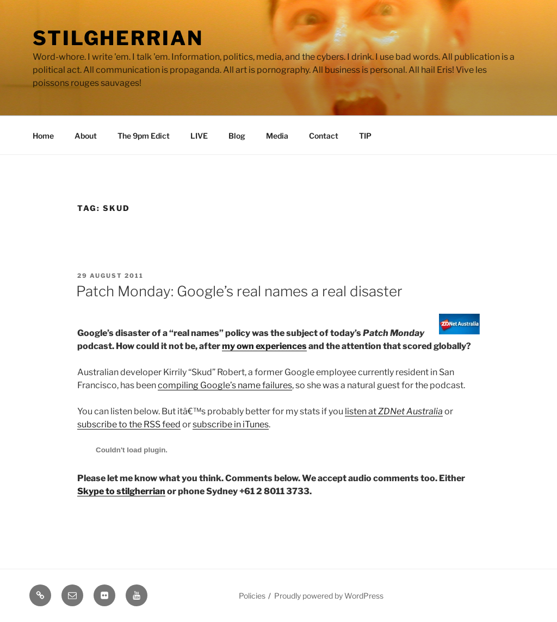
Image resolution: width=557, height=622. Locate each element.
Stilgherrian (118, 38)
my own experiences (264, 346)
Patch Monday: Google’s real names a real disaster (239, 291)
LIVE (199, 135)
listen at (394, 411)
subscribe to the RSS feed (129, 424)
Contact (323, 135)
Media (277, 135)
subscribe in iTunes (231, 424)
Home (43, 135)
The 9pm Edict (143, 135)
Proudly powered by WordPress (328, 595)
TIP (365, 135)
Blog (236, 135)
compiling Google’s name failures (225, 385)
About (86, 135)
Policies (252, 595)
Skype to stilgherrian (121, 491)
